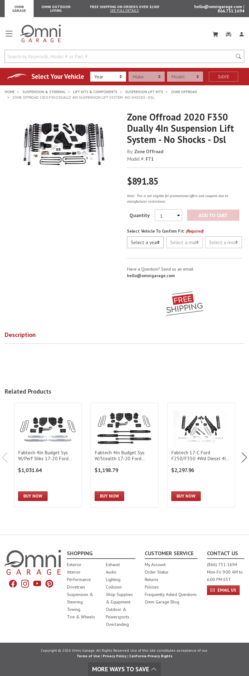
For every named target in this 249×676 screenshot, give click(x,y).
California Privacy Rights (150, 656)
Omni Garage (19, 10)
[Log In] (241, 36)
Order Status (156, 572)
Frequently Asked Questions (171, 594)
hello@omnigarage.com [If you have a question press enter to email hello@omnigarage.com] (151, 278)
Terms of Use (88, 656)
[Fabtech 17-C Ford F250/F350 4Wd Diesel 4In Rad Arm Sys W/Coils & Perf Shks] (201, 458)
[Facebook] (13, 584)
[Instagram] (25, 584)
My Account (155, 564)
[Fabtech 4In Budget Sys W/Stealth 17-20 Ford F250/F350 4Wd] (124, 458)
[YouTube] (37, 584)
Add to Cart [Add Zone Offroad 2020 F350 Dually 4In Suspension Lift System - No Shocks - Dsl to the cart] (213, 218)
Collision (114, 587)
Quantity (139, 218)
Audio (111, 572)
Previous (8, 460)
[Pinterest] (49, 584)
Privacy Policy (114, 656)
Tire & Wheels (81, 617)
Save (223, 79)
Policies (152, 587)
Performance (79, 579)
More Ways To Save (124, 669)
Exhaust (113, 564)
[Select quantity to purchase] (168, 218)
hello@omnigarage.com (218, 8)
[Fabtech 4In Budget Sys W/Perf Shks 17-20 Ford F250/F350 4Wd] (48, 458)
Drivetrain (76, 587)
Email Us (223, 590)
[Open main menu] (9, 39)
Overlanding (117, 624)
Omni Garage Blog (162, 602)
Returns (151, 579)
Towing (73, 609)
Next (241, 460)
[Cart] (215, 36)
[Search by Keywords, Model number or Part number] (120, 59)
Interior (74, 572)
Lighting (113, 579)
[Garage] (228, 36)
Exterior (74, 564)
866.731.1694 (231, 12)
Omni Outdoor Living (56, 10)
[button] (28, 339)
